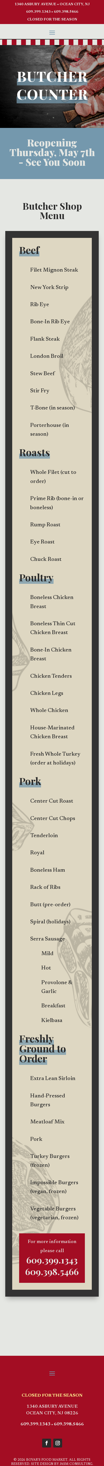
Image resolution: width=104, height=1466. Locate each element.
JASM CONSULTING (76, 1464)
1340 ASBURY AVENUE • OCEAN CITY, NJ (52, 4)
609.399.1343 (38, 12)
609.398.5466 (66, 12)
